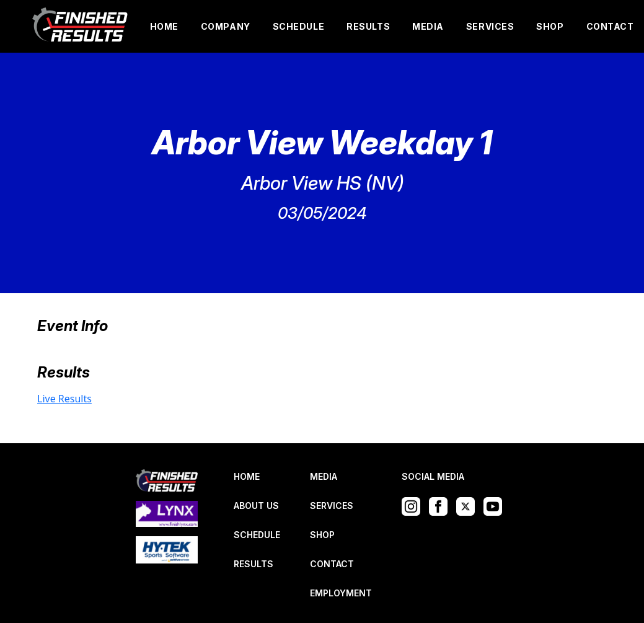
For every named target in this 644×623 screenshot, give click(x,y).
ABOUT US (256, 505)
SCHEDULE (298, 26)
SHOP (549, 26)
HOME (164, 26)
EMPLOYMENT (341, 593)
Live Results (64, 398)
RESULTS (368, 26)
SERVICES (490, 26)
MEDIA (428, 26)
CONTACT (610, 26)
